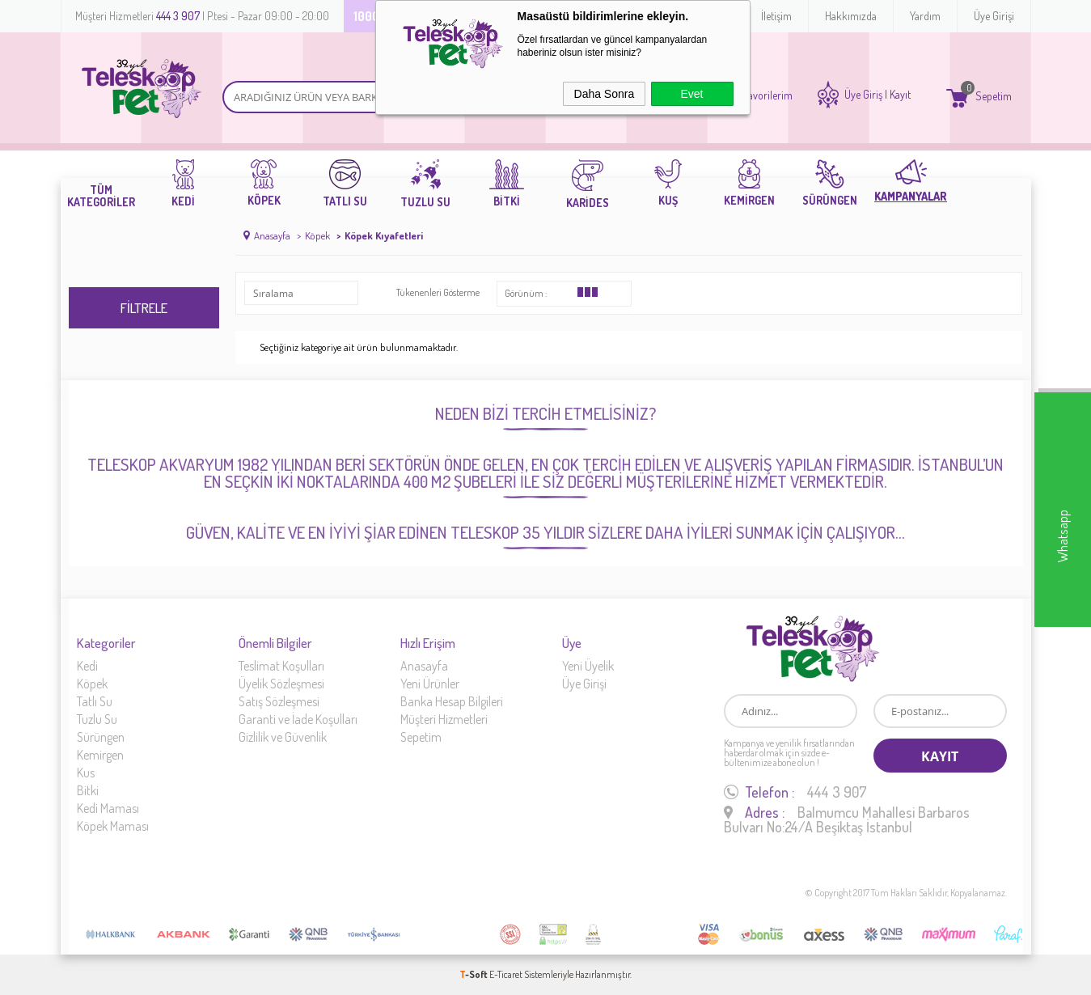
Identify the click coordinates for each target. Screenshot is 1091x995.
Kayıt (900, 94)
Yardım (925, 16)
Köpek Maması (113, 826)
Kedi (87, 666)
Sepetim (421, 737)
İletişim (776, 16)
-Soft (474, 974)
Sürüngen (101, 737)
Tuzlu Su (97, 719)
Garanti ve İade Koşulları (298, 719)
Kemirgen (100, 755)
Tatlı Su (94, 701)
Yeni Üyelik (588, 666)
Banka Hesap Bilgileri (451, 701)
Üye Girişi (994, 16)
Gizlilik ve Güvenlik (283, 737)
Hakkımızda (851, 16)
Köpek (92, 683)
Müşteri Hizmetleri (444, 719)
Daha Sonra (604, 93)
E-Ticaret (505, 974)
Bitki (88, 790)
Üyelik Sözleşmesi (281, 683)
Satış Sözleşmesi (279, 701)
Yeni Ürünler (429, 683)
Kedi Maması (108, 808)
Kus (86, 772)
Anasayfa (424, 666)
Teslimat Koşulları (281, 666)
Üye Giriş (863, 94)
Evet (691, 93)
